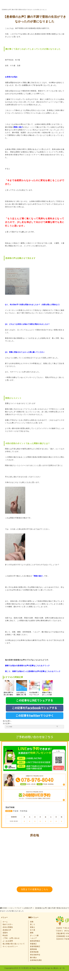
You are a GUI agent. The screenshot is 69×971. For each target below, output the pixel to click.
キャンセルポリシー (10, 946)
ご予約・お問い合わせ (11, 938)
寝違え (32, 927)
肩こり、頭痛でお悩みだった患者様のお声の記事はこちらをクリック (32, 671)
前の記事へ (7, 721)
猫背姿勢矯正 (35, 941)
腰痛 (31, 933)
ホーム (5, 922)
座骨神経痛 (34, 952)
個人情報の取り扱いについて (14, 944)
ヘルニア (33, 938)
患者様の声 (7, 930)
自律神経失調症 (36, 960)
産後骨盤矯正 (35, 946)
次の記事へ (7, 723)
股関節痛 (33, 949)
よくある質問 (8, 941)
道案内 (5, 933)
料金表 (5, 935)
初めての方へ (8, 924)
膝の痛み (33, 957)
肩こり (32, 924)
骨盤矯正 (33, 944)
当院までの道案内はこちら (34, 889)
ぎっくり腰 (34, 935)
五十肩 (32, 930)
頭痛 (31, 922)
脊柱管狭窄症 (35, 955)
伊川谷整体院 (24, 968)
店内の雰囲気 (8, 927)
